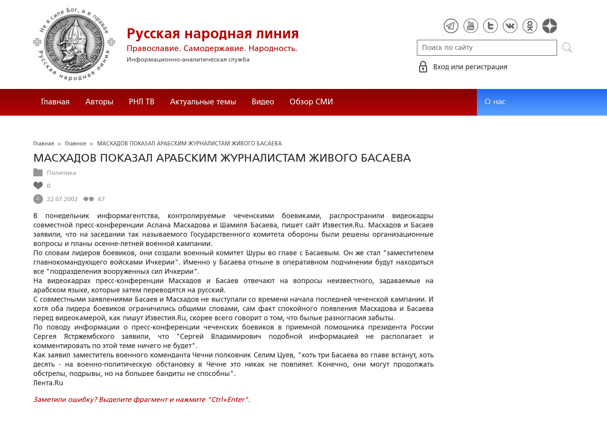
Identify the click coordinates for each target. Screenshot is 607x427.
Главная (55, 101)
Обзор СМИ (311, 101)
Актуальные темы (203, 101)
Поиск (567, 47)
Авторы (99, 101)
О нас (495, 101)
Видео (263, 101)
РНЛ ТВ (141, 101)
